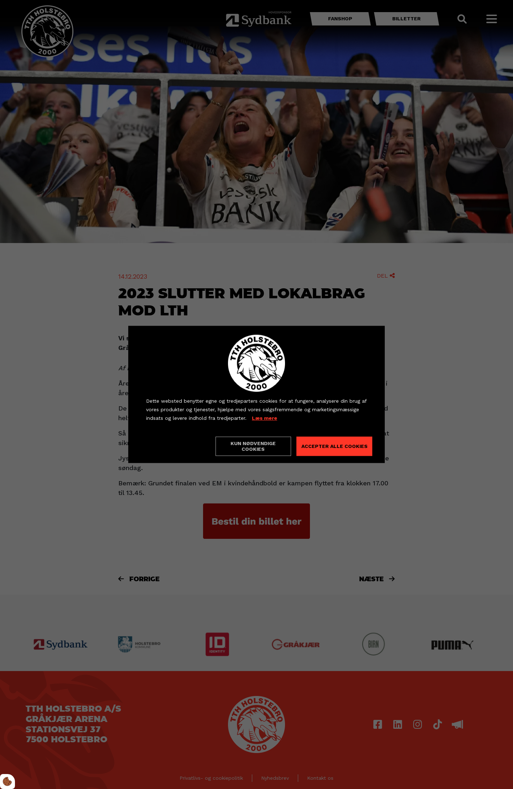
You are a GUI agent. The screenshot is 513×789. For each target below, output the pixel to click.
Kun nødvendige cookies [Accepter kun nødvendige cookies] (253, 446)
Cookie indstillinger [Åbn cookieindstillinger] (171, 446)
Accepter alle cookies (334, 446)
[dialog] (256, 394)
